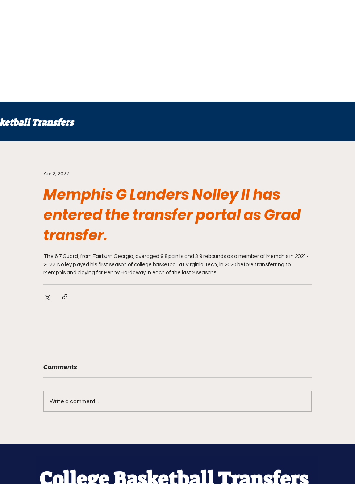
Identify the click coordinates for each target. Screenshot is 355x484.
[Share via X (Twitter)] (46, 296)
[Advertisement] (91, 51)
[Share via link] (64, 296)
